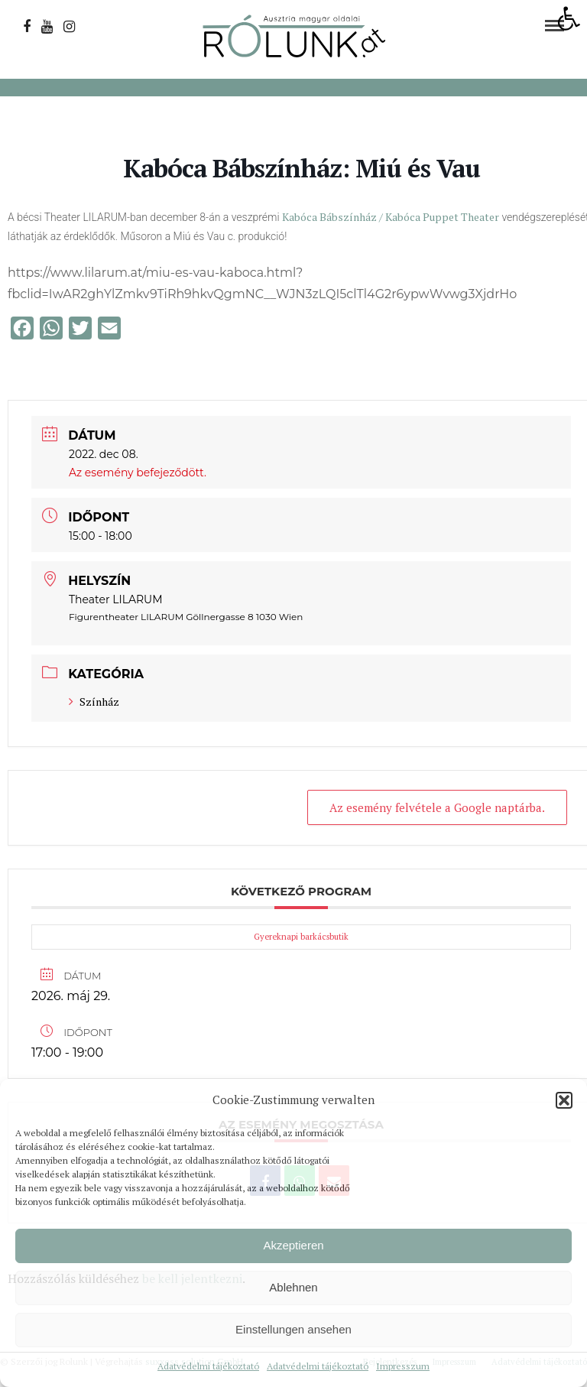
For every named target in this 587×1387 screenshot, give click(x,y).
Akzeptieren (293, 1245)
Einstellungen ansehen (293, 1329)
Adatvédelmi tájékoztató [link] (208, 1366)
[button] (564, 1100)
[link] (568, 18)
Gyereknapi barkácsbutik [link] (301, 936)
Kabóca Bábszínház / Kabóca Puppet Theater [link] (390, 217)
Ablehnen (293, 1287)
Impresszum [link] (403, 1366)
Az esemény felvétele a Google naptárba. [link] (437, 807)
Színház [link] (94, 701)
